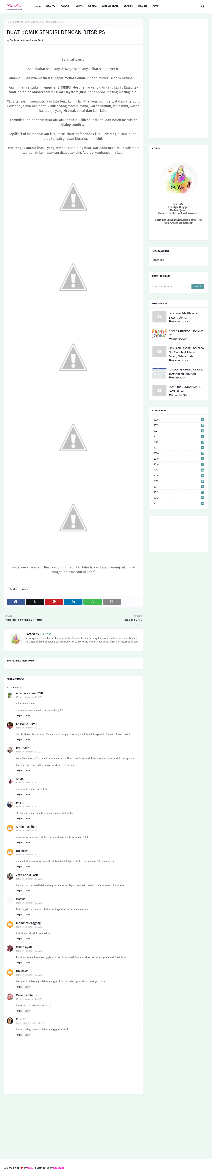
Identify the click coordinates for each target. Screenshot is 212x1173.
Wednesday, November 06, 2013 (30, 1023)
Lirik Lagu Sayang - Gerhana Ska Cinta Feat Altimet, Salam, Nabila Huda (186, 352)
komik (25, 589)
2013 (179, 492)
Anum (20, 779)
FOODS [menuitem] (65, 6)
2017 (179, 470)
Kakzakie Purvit (26, 724)
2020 (179, 453)
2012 (179, 497)
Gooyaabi (58, 1167)
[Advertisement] (73, 1127)
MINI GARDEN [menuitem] (110, 6)
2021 (179, 447)
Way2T (31, 1167)
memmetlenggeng (28, 923)
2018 (179, 464)
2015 (179, 481)
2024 (179, 430)
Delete (27, 716)
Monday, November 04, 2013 (29, 697)
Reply (19, 716)
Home (10, 22)
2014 (179, 486)
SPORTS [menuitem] (128, 6)
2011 (179, 503)
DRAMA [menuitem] (92, 6)
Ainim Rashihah (26, 827)
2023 (179, 436)
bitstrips (19, 22)
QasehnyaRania (26, 995)
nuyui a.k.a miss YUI (29, 693)
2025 (179, 425)
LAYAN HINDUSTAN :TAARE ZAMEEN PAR (185, 389)
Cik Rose (14, 40)
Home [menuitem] (37, 6)
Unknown (22, 851)
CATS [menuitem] (155, 6)
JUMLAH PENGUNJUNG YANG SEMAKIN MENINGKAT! (186, 371)
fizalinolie (22, 748)
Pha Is (20, 803)
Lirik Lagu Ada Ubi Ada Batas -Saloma (183, 315)
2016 (179, 475)
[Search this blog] (171, 286)
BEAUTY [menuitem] (50, 6)
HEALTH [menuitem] (142, 6)
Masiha (21, 899)
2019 (179, 458)
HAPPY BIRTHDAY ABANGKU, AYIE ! (186, 333)
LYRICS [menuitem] (79, 6)
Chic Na (21, 1019)
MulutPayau (24, 947)
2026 (179, 419)
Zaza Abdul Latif (27, 875)
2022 (179, 442)
